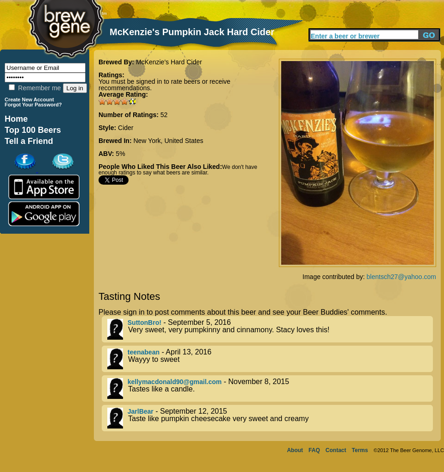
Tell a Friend (29, 141)
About (295, 450)
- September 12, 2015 (270, 418)
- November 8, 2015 (270, 388)
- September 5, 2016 (270, 329)
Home (16, 119)
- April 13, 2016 (270, 358)
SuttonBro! (144, 322)
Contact (336, 450)
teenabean (144, 352)
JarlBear (141, 411)
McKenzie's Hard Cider (169, 62)
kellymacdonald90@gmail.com (175, 381)
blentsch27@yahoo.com (401, 276)
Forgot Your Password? (33, 104)
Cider (125, 127)
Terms (360, 450)
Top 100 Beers (33, 130)
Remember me (35, 88)
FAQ (314, 450)
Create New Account (29, 99)
